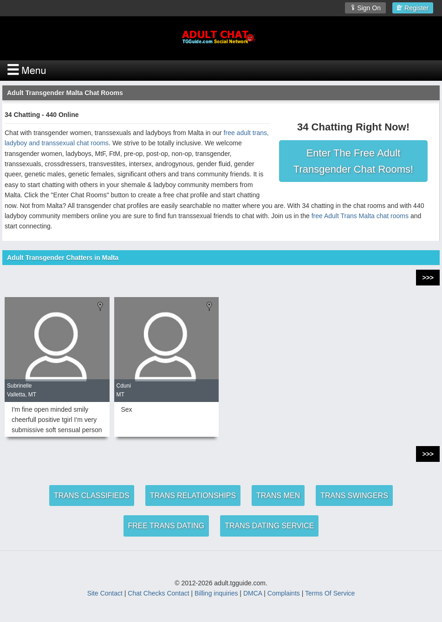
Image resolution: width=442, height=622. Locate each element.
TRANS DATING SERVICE (269, 526)
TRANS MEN (278, 495)
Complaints (283, 593)
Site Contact (105, 593)
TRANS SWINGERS (354, 495)
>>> (428, 277)
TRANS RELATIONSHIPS (193, 495)
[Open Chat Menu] (221, 70)
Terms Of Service (330, 593)
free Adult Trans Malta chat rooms (360, 216)
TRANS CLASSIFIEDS (92, 495)
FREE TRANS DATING (166, 526)
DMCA (252, 593)
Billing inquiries (216, 593)
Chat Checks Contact (158, 593)
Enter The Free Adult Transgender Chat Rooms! (353, 161)
